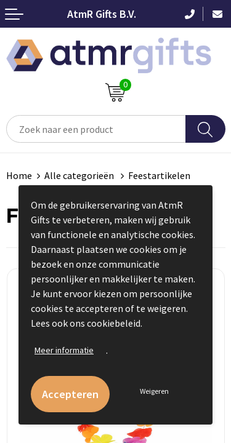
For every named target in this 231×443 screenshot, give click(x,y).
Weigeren (154, 391)
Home (19, 175)
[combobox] (96, 129)
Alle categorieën (80, 175)
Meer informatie (64, 350)
